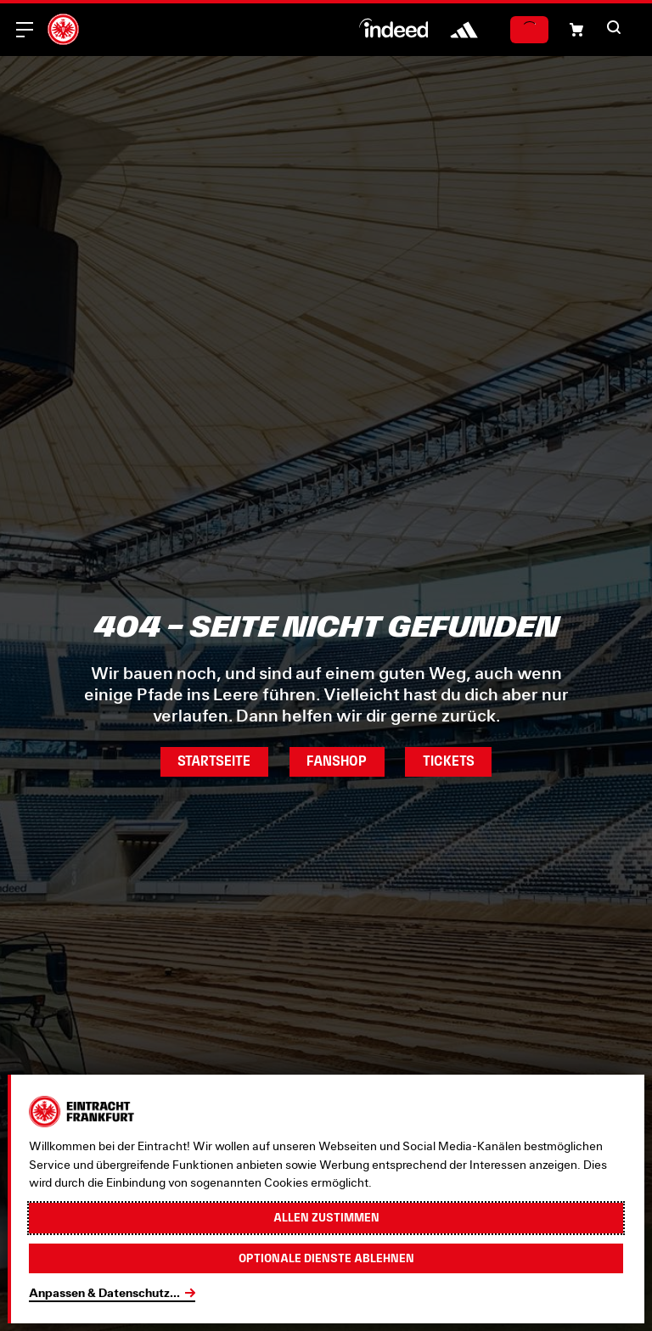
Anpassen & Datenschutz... (104, 1293)
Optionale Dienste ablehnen (326, 1258)
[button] (576, 30)
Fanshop (336, 761)
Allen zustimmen (326, 1217)
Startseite (213, 761)
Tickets (449, 761)
